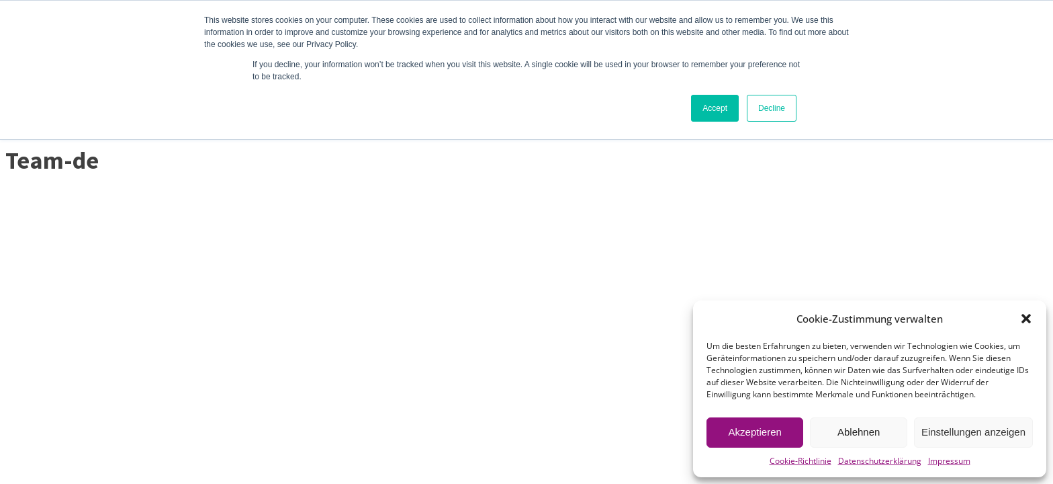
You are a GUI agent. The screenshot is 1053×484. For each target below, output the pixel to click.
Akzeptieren (755, 432)
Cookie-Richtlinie (800, 461)
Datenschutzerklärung (879, 461)
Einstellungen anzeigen (973, 432)
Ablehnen (858, 432)
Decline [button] (771, 108)
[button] (1026, 318)
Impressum (949, 461)
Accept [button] (714, 108)
